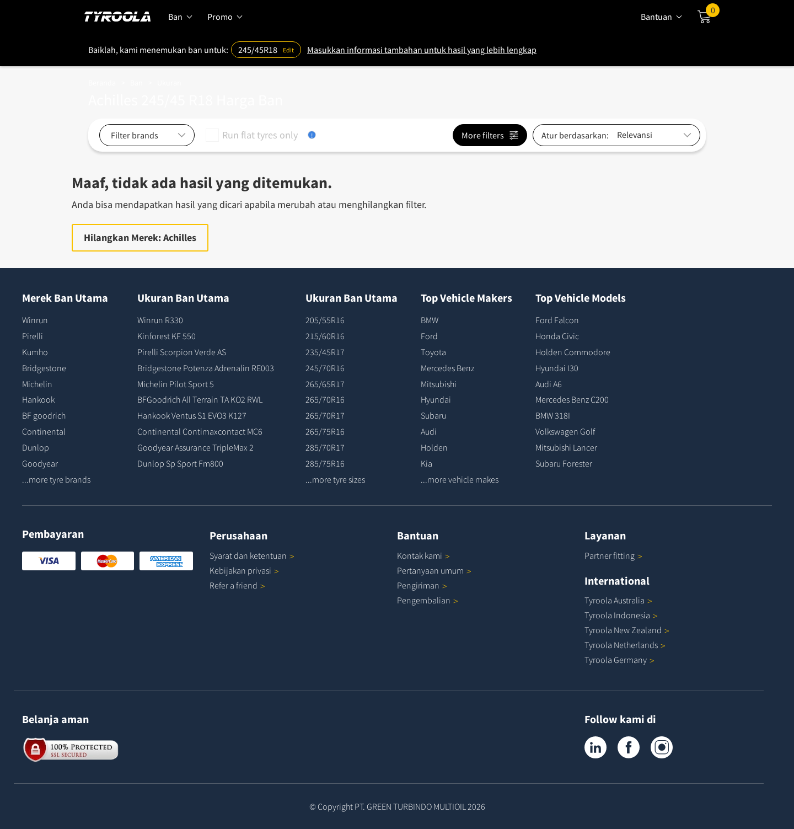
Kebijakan (244, 570)
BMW (429, 319)
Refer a (237, 585)
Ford (429, 335)
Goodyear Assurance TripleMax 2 (195, 447)
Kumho (35, 351)
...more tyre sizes (335, 479)
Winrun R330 (160, 319)
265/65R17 (325, 383)
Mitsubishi (439, 383)
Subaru (433, 415)
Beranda (102, 83)
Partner (613, 555)
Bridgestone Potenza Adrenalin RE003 (205, 367)
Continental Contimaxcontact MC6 (199, 431)
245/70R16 (325, 367)
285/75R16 (325, 463)
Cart (713, 12)
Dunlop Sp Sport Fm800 (180, 463)
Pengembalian (423, 600)
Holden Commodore (572, 351)
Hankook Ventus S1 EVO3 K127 (191, 415)
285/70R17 (325, 447)
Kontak (423, 555)
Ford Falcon (557, 319)
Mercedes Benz (447, 367)
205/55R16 (325, 319)
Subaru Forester (563, 463)
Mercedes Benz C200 (572, 399)
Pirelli (32, 335)
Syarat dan (252, 555)
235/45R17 (325, 351)
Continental (44, 431)
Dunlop (35, 447)
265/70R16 (325, 399)
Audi (429, 431)
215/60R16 (325, 335)
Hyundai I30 (556, 367)
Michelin (37, 383)
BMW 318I (552, 415)
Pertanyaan (434, 570)
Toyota (433, 351)
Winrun (35, 319)
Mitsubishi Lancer (566, 447)
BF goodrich (44, 415)
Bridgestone (44, 367)
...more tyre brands (56, 479)
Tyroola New (626, 629)
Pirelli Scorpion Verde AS (181, 351)
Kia (426, 463)
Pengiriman (418, 585)
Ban (136, 83)
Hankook (38, 399)
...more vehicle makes (459, 479)
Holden (434, 447)
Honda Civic (557, 335)
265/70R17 (325, 415)
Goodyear (40, 463)
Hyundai (436, 399)
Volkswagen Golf (565, 431)
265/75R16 (325, 431)
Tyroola (618, 600)
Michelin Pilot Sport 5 (175, 383)
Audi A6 (548, 383)
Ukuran (169, 83)
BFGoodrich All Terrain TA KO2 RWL (199, 399)
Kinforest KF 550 (166, 335)
